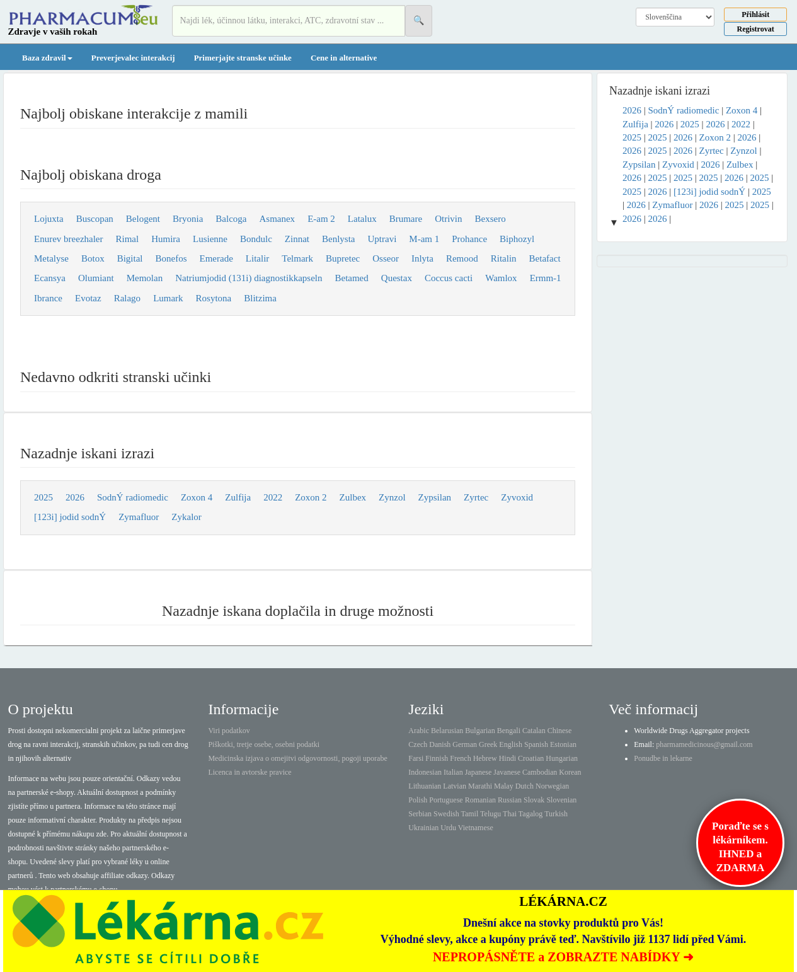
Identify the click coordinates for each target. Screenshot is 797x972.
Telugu (490, 813)
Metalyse (51, 258)
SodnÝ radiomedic (132, 497)
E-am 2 (321, 219)
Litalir (258, 258)
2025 (43, 497)
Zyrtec (476, 497)
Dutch (524, 786)
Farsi (415, 758)
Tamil (469, 813)
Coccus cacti (449, 278)
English (510, 744)
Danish (439, 744)
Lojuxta (49, 219)
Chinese (560, 730)
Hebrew (485, 758)
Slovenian (561, 800)
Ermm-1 (545, 278)
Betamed (351, 278)
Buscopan (94, 219)
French (460, 758)
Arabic (418, 730)
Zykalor (186, 517)
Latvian (454, 786)
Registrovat (755, 29)
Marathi (480, 786)
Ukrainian (423, 827)
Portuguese (445, 800)
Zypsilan (435, 497)
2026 (75, 497)
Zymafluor (138, 517)
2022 (272, 497)
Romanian (480, 800)
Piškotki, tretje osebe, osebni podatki (263, 744)
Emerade (216, 258)
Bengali (508, 730)
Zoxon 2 (310, 497)
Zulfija (238, 497)
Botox (93, 258)
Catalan (534, 730)
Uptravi (382, 239)
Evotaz (88, 298)
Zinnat (297, 239)
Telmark (297, 258)
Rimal (127, 239)
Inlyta (422, 258)
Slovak (534, 800)
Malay (503, 786)
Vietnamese (475, 827)
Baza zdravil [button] (47, 57)
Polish (417, 800)
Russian (510, 800)
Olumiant (96, 278)
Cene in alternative (344, 57)
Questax (396, 278)
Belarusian (447, 730)
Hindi (507, 758)
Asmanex (277, 219)
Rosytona (214, 298)
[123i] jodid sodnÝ (70, 517)
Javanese (506, 772)
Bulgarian (480, 730)
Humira (165, 239)
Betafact (545, 258)
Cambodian (539, 772)
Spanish (536, 744)
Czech (417, 744)
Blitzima (260, 298)
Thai (510, 813)
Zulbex (353, 497)
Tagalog (530, 813)
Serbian (420, 813)
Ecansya (50, 278)
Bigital (130, 258)
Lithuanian (424, 786)
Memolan (145, 278)
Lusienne (210, 239)
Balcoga (230, 219)
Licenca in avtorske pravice (249, 772)
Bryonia (188, 219)
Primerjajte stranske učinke (243, 57)
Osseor (385, 258)
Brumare (405, 219)
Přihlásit (755, 14)
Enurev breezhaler (68, 239)
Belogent (143, 219)
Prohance (469, 239)
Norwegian (552, 786)
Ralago (127, 298)
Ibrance (48, 298)
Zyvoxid (517, 497)
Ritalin (504, 258)
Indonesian (425, 772)
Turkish (556, 813)
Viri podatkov (228, 730)
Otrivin (448, 219)
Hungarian (562, 758)
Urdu (448, 827)
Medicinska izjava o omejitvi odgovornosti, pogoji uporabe (297, 758)
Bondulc (256, 239)
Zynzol (392, 497)
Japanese (478, 772)
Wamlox (501, 278)
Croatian (531, 758)
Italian (453, 772)
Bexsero (490, 219)
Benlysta (338, 239)
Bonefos (171, 258)
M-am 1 (424, 239)
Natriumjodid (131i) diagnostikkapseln (248, 278)
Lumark (168, 298)
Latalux (362, 219)
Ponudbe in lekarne (663, 758)
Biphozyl (517, 239)
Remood (462, 258)
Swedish (446, 813)
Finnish (436, 758)
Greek (488, 744)
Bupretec (343, 258)
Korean (570, 772)
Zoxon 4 (196, 497)
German (464, 744)
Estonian (563, 744)
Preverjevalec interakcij (133, 57)
